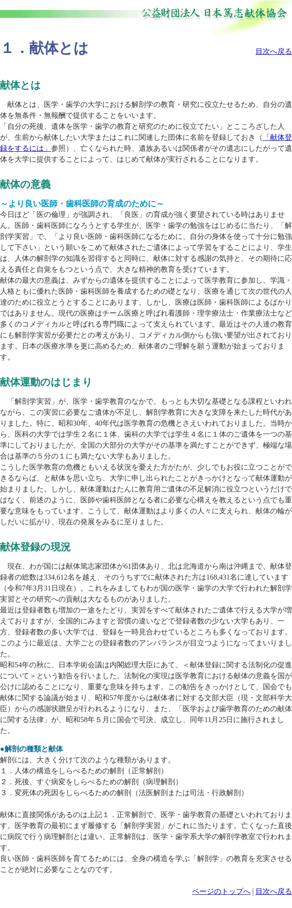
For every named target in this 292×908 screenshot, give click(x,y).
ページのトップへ (221, 891)
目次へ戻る (274, 51)
